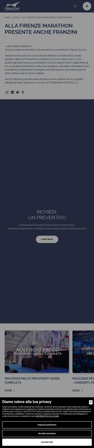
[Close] (91, 402)
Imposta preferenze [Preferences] (47, 425)
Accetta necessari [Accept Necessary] (47, 433)
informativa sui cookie (47, 416)
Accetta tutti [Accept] (47, 442)
